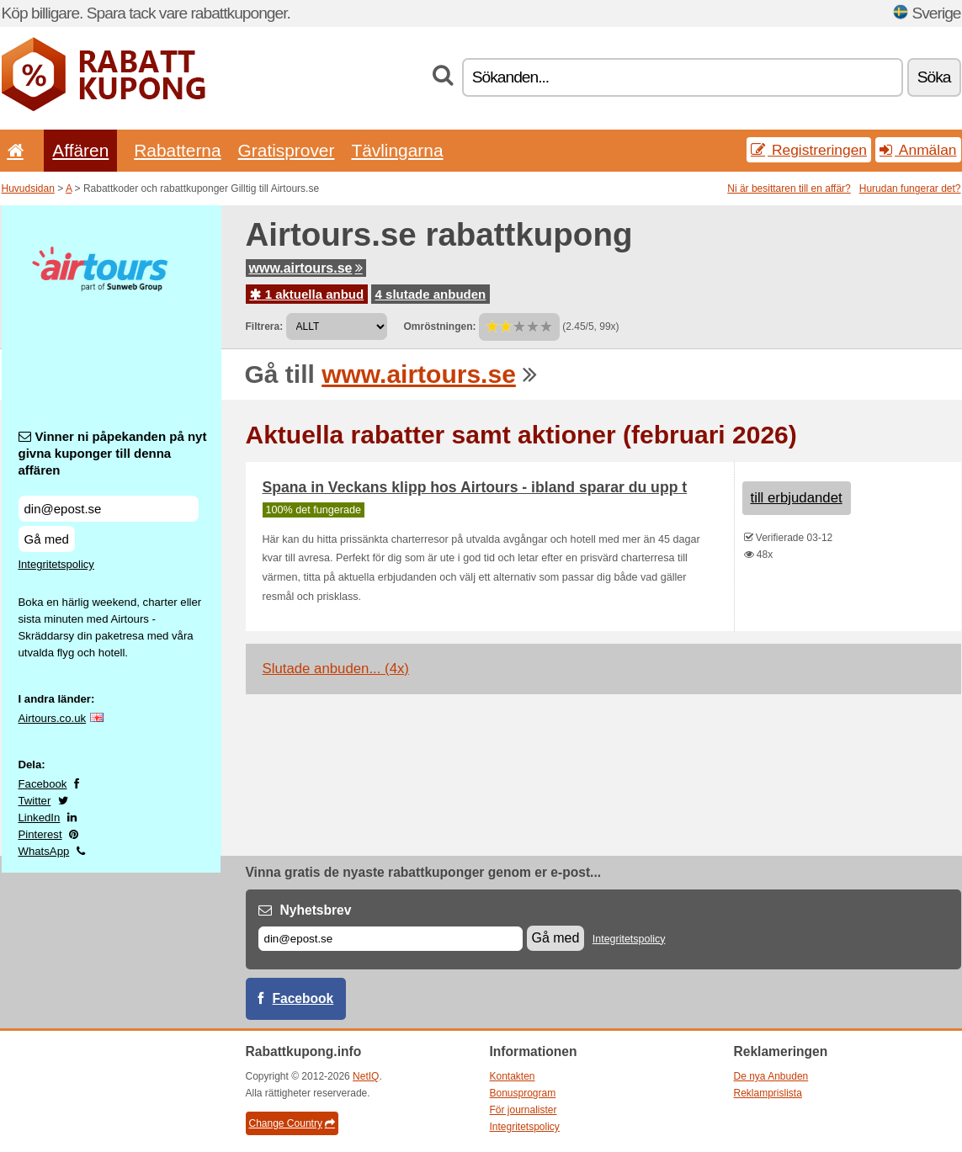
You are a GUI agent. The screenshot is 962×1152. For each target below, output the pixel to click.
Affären (80, 150)
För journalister (523, 1110)
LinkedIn (40, 817)
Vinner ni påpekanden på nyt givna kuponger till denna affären (113, 453)
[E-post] (390, 938)
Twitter (35, 800)
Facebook (43, 784)
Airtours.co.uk (53, 718)
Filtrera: (265, 326)
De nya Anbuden (771, 1076)
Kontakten (512, 1076)
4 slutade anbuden (430, 294)
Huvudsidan (28, 188)
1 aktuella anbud (307, 294)
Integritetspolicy (56, 564)
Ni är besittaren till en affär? (789, 188)
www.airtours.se (306, 268)
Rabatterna (177, 150)
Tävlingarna (397, 150)
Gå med (46, 539)
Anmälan (918, 149)
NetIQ (366, 1076)
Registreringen (809, 149)
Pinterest (40, 834)
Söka (934, 77)
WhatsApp (44, 851)
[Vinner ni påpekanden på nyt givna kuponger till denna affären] (109, 509)
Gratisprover (286, 150)
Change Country (292, 1123)
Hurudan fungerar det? (910, 188)
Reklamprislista (768, 1093)
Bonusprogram (523, 1093)
